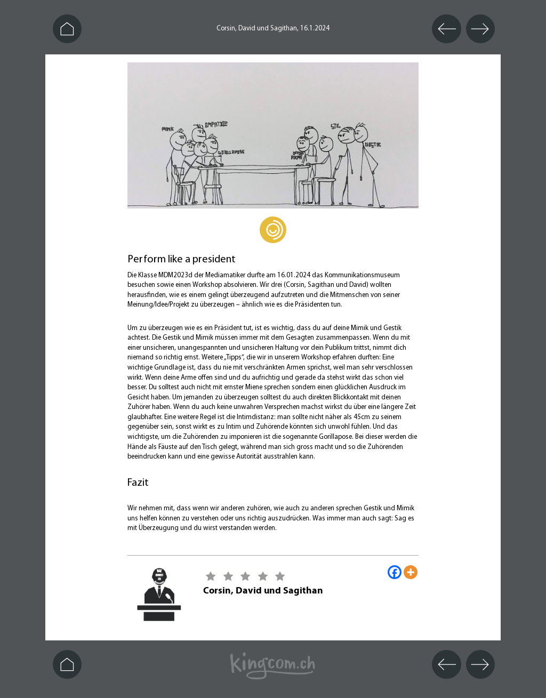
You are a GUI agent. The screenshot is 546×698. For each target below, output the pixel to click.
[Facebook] (395, 572)
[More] (410, 572)
